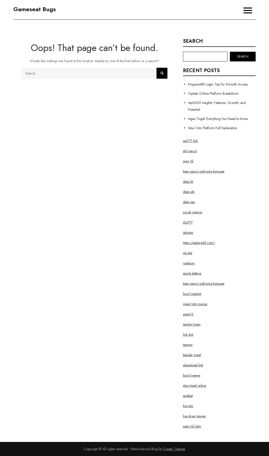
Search (193, 41)
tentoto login (191, 324)
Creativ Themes (174, 449)
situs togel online (194, 385)
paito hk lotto (192, 426)
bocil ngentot (192, 293)
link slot (188, 334)
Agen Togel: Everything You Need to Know (218, 118)
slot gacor (190, 151)
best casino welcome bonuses (203, 171)
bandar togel (192, 355)
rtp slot (187, 253)
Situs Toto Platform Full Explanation (212, 128)
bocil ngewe (191, 375)
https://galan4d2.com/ (199, 242)
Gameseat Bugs (34, 9)
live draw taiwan (194, 416)
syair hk (188, 161)
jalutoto (188, 232)
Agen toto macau (195, 304)
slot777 (188, 222)
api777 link (190, 140)
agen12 (188, 314)
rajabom (189, 263)
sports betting (192, 273)
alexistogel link (193, 365)
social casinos (192, 212)
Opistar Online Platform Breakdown (213, 93)
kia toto (188, 406)
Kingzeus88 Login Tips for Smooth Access (218, 84)
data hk (188, 181)
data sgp (189, 202)
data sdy (189, 191)
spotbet (188, 395)
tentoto (187, 344)
